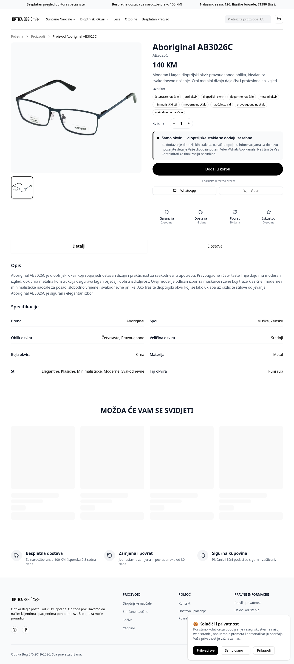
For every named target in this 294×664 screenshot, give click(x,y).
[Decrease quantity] (174, 123)
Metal (278, 354)
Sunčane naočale (135, 611)
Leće (116, 19)
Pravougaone (132, 337)
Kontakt (184, 603)
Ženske (277, 321)
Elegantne (50, 371)
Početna (17, 36)
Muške (263, 321)
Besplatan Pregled (155, 19)
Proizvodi (38, 36)
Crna (140, 354)
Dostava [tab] (215, 246)
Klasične (68, 371)
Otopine (131, 19)
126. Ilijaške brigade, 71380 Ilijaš (249, 4)
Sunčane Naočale (61, 19)
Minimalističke (89, 371)
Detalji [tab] (79, 246)
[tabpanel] (147, 319)
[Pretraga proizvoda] (248, 19)
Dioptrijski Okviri (94, 19)
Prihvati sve (206, 650)
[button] (279, 19)
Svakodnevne (132, 371)
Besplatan (34, 4)
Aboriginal (135, 321)
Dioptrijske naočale (137, 603)
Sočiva (127, 620)
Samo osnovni (235, 650)
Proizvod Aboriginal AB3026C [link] (75, 36)
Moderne (111, 371)
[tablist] (147, 246)
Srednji (277, 337)
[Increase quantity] (188, 123)
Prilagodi (264, 650)
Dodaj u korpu (217, 169)
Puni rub (275, 371)
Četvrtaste (110, 337)
